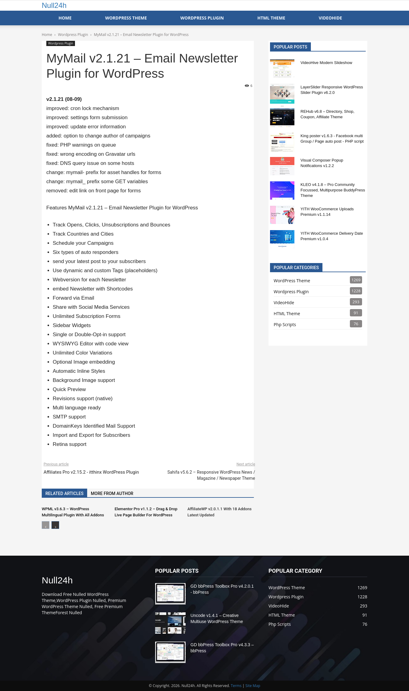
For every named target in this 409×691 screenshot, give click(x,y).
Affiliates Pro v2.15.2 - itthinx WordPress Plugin (91, 472)
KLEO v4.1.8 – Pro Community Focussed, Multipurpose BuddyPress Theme (333, 190)
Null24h (54, 5)
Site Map (252, 685)
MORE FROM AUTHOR (112, 493)
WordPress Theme (126, 18)
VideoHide (330, 18)
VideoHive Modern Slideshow (326, 62)
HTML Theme (271, 18)
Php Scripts (285, 324)
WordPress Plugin (202, 18)
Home (65, 18)
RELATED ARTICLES (64, 493)
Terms (236, 685)
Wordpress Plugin (60, 43)
